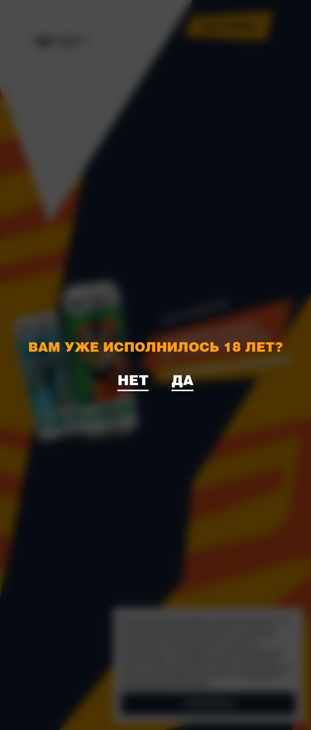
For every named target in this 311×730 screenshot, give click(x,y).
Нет (133, 379)
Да (182, 379)
